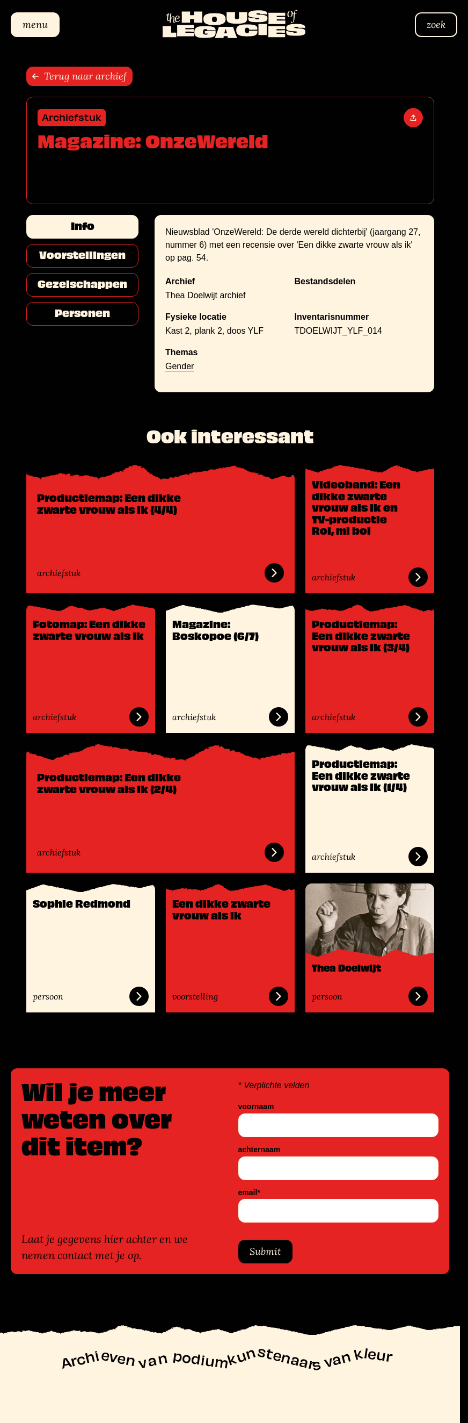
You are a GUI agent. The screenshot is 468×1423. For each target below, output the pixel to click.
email (249, 1193)
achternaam (259, 1150)
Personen (82, 313)
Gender (179, 366)
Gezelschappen (82, 284)
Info (82, 226)
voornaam (256, 1107)
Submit (265, 1252)
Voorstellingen (82, 255)
